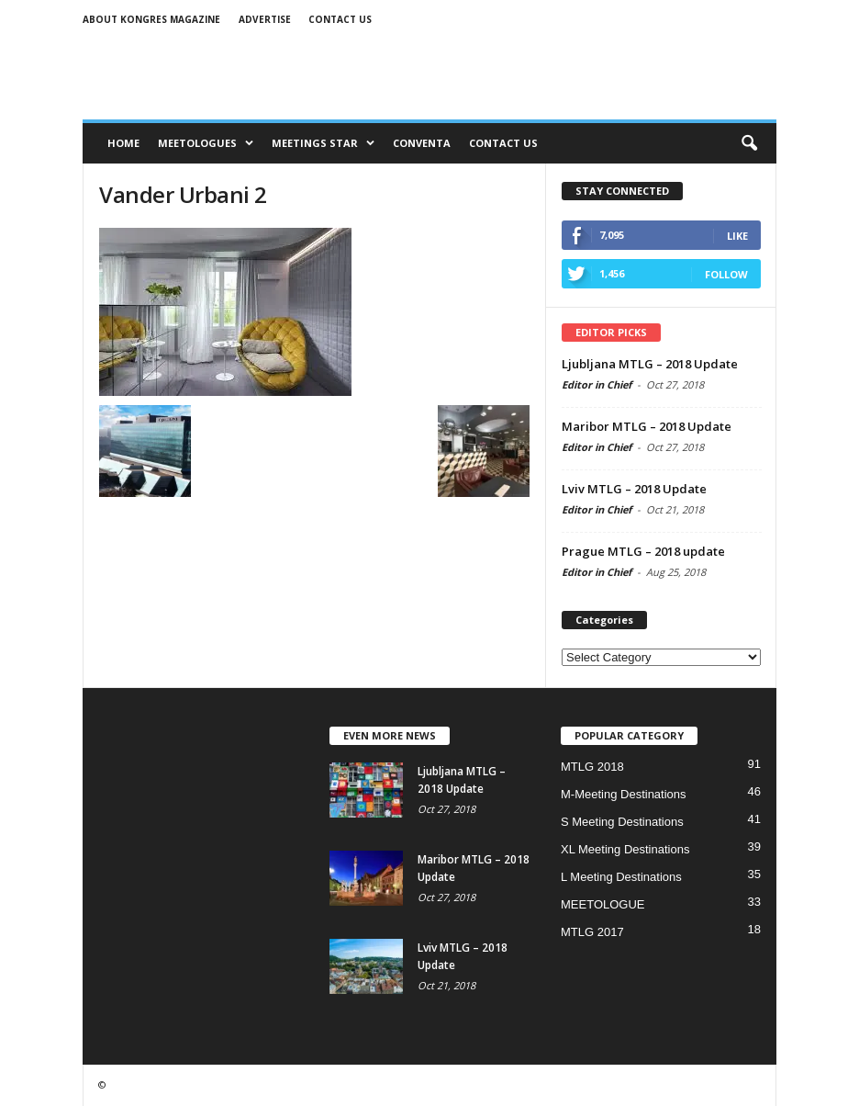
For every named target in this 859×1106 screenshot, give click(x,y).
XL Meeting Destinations (625, 849)
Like (737, 236)
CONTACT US (503, 143)
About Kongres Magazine (151, 19)
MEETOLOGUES (205, 143)
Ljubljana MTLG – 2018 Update (650, 364)
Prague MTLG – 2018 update (643, 551)
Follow (726, 274)
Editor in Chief (596, 384)
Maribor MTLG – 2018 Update (646, 426)
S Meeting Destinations (622, 822)
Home (123, 143)
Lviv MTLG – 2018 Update (634, 488)
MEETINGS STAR (323, 143)
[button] (749, 143)
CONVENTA (422, 143)
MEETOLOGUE (603, 904)
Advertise (265, 19)
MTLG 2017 (592, 932)
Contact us (340, 19)
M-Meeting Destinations (623, 794)
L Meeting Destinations (621, 877)
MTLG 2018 (592, 766)
